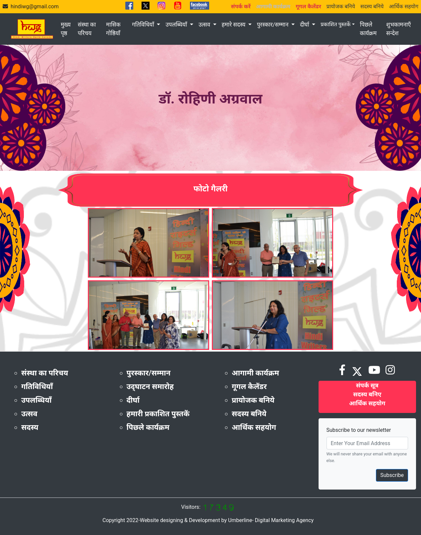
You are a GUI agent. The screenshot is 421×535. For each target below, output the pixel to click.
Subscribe (392, 475)
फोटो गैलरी (210, 188)
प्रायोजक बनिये (341, 6)
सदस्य (29, 427)
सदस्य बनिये (372, 6)
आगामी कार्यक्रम (255, 373)
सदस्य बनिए (367, 394)
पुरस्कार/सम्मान (273, 24)
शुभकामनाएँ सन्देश (398, 28)
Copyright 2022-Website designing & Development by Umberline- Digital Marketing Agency (208, 520)
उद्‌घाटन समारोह (150, 386)
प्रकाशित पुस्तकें (335, 24)
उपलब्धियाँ (176, 24)
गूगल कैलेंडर (249, 386)
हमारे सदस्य (234, 24)
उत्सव (205, 24)
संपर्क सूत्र (367, 385)
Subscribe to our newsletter (359, 430)
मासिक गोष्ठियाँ (113, 28)
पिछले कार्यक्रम (368, 28)
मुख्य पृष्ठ (66, 28)
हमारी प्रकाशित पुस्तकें (158, 414)
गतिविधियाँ (143, 24)
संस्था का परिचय (87, 28)
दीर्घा (305, 24)
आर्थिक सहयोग (403, 6)
